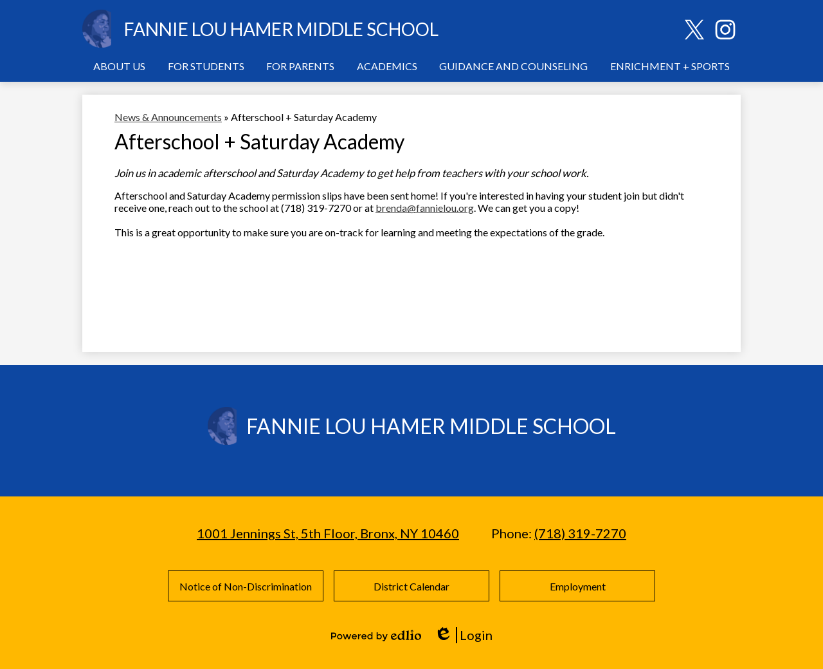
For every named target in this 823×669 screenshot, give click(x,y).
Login (463, 635)
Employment (578, 586)
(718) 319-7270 (580, 533)
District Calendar (411, 586)
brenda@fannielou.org (424, 208)
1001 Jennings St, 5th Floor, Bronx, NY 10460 (328, 533)
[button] (119, 66)
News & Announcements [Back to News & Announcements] (168, 117)
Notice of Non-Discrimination (245, 586)
